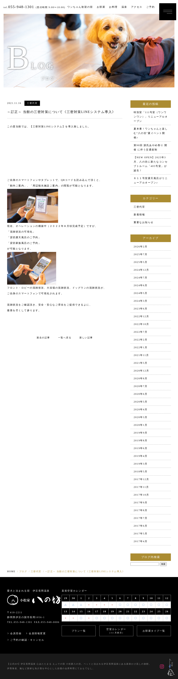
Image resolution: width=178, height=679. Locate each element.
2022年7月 (140, 332)
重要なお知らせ (144, 222)
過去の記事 (43, 337)
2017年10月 (141, 494)
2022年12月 (141, 316)
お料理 (113, 7)
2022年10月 (141, 324)
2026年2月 (140, 246)
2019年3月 (140, 463)
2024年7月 (140, 277)
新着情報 (139, 214)
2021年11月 (141, 355)
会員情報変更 (37, 633)
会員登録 (16, 633)
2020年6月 (140, 394)
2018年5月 (140, 471)
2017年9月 (140, 502)
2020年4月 (140, 409)
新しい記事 (86, 337)
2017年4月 (140, 541)
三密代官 (32, 103)
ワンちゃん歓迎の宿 (80, 7)
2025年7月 (140, 254)
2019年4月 (140, 456)
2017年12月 (141, 479)
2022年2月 (140, 339)
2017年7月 (140, 518)
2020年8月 (140, 378)
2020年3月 (140, 417)
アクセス (136, 7)
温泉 (124, 7)
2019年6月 (140, 448)
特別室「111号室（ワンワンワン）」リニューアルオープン (151, 116)
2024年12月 (141, 270)
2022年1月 (140, 347)
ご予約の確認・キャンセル (27, 640)
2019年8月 (140, 440)
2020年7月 (140, 386)
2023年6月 (140, 308)
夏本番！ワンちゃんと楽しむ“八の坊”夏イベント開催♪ (151, 133)
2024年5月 (140, 293)
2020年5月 (140, 401)
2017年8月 (140, 510)
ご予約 (150, 7)
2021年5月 (140, 363)
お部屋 (101, 7)
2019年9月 (140, 432)
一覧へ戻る (65, 337)
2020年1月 (140, 425)
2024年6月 (140, 285)
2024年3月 (140, 301)
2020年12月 (141, 370)
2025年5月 (140, 262)
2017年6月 (140, 526)
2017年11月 (141, 487)
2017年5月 (140, 533)
